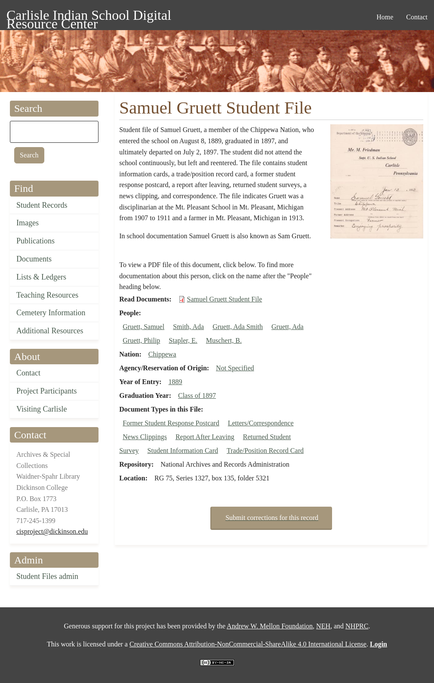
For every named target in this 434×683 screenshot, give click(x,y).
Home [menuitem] (384, 17)
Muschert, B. (224, 340)
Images (27, 222)
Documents (34, 259)
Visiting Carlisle (41, 409)
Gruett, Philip (141, 340)
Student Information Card (183, 450)
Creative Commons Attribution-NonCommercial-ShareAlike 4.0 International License (247, 644)
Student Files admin (47, 576)
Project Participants (46, 391)
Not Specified (235, 368)
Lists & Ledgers (41, 277)
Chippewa (162, 354)
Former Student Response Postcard (171, 423)
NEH (323, 626)
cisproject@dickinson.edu (52, 531)
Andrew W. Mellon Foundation (270, 626)
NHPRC (356, 626)
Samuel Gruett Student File (224, 299)
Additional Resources (49, 330)
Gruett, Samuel (143, 326)
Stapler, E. (183, 340)
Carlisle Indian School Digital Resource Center (88, 16)
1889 (175, 381)
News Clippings (145, 436)
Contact (28, 373)
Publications (35, 241)
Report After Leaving (204, 436)
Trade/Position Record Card (265, 450)
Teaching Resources (47, 295)
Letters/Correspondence (261, 423)
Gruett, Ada (287, 326)
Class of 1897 (197, 395)
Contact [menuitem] (417, 17)
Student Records (42, 205)
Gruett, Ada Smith (237, 326)
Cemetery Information (50, 312)
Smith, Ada (188, 326)
